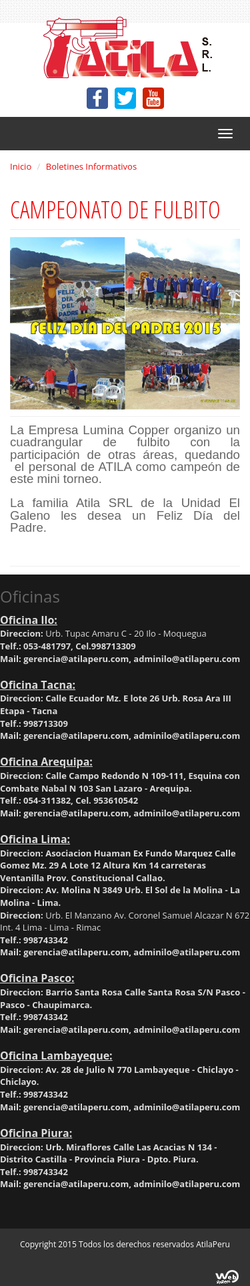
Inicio (20, 166)
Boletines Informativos (91, 166)
